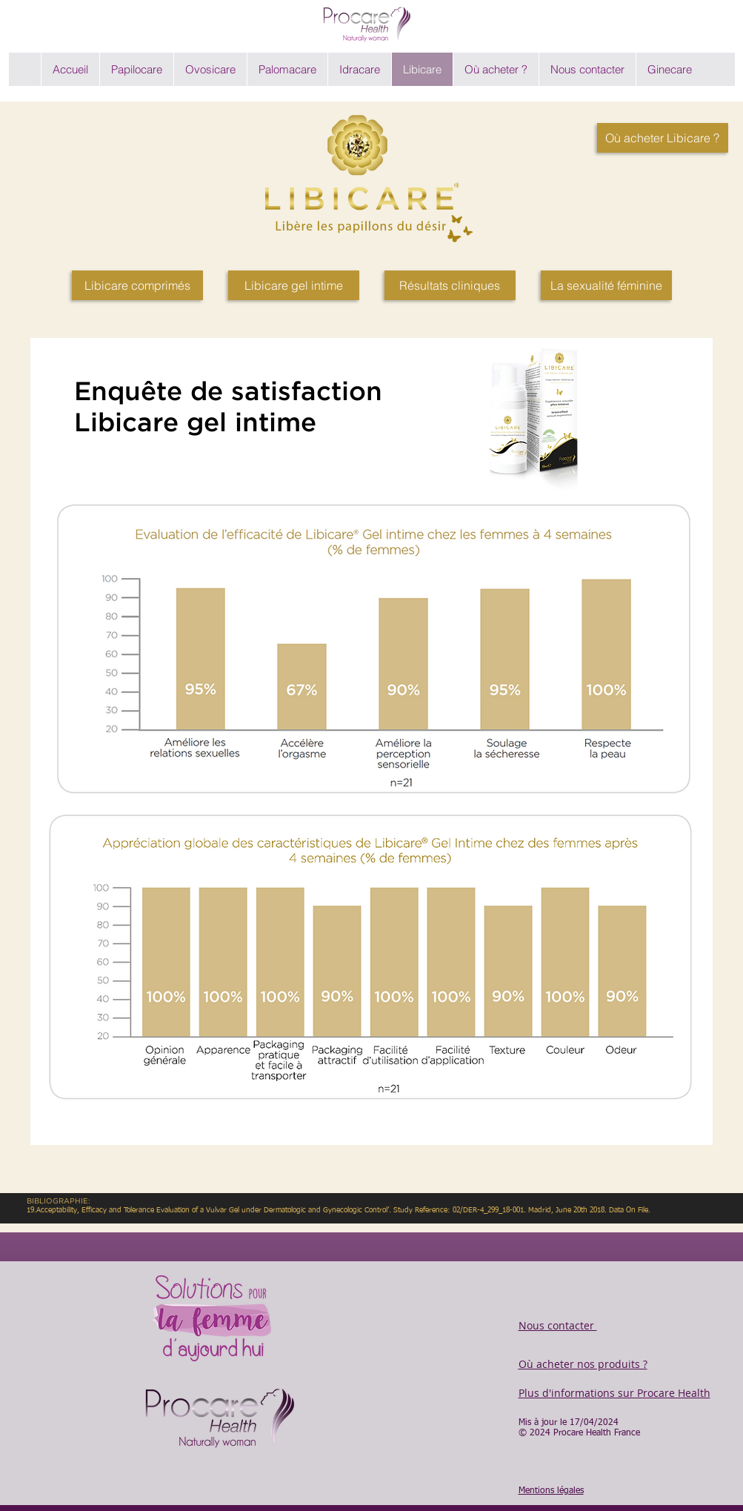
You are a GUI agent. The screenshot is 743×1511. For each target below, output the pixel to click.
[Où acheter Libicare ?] (662, 138)
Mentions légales (551, 1491)
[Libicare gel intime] (293, 285)
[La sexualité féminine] (606, 285)
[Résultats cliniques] (450, 285)
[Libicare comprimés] (137, 285)
